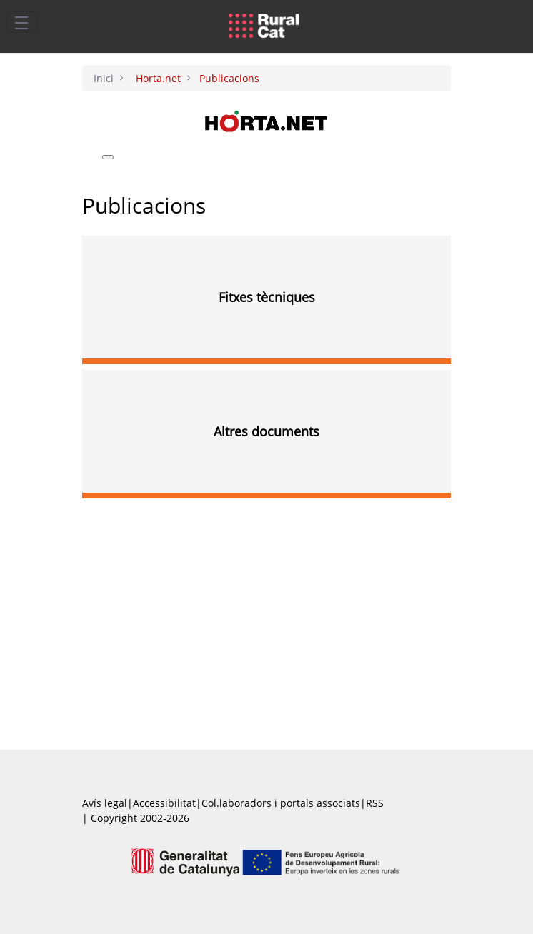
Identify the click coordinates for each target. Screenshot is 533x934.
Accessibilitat (164, 803)
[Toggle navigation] (21, 22)
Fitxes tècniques (267, 297)
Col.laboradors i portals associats (280, 803)
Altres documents (266, 431)
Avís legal (104, 803)
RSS (375, 803)
